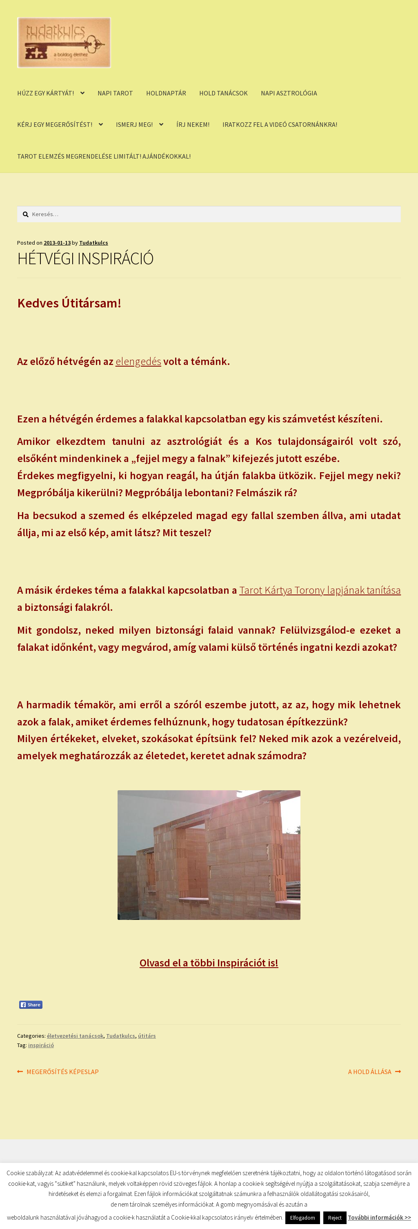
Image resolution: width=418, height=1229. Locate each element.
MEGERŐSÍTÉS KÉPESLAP (62, 1072)
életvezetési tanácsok (75, 1035)
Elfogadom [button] (302, 1217)
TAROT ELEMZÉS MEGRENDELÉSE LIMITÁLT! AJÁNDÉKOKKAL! (104, 156)
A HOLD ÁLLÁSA (369, 1072)
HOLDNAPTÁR (166, 93)
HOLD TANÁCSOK (223, 93)
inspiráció (41, 1045)
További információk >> (379, 1217)
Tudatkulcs (93, 242)
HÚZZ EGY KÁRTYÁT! (45, 93)
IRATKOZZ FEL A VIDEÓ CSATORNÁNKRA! (279, 124)
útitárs (147, 1035)
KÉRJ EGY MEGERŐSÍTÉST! (54, 124)
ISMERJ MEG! (134, 124)
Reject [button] (335, 1217)
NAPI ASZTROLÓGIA (289, 93)
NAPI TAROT (115, 93)
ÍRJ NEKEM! (192, 124)
